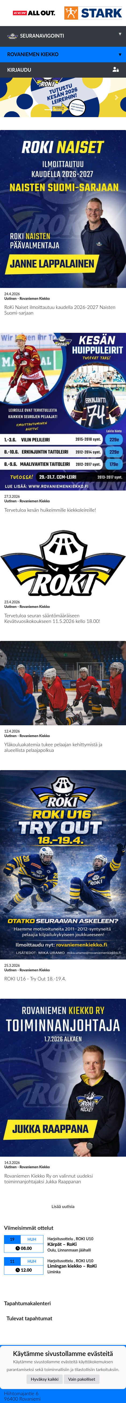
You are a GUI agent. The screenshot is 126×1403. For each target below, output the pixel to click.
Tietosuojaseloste (22, 1342)
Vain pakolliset (81, 1379)
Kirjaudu (63, 70)
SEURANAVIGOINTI (66, 34)
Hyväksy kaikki (44, 1379)
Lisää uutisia (62, 1167)
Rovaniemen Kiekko (66, 54)
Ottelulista (17, 1244)
